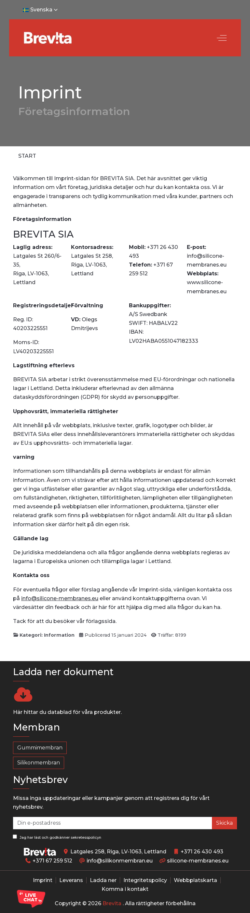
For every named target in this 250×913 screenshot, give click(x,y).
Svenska (41, 10)
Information (59, 635)
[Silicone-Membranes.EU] (47, 38)
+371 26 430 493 (202, 851)
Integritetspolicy (145, 880)
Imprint (42, 880)
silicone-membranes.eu (198, 861)
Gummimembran (39, 748)
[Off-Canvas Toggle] (222, 38)
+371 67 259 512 (52, 861)
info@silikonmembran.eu (120, 861)
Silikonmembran (38, 763)
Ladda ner (103, 880)
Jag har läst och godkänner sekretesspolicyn (57, 837)
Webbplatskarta (195, 880)
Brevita (112, 903)
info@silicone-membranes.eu (59, 598)
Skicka (224, 823)
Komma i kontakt (125, 889)
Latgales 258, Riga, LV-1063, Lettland (118, 851)
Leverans (71, 880)
